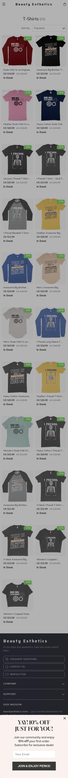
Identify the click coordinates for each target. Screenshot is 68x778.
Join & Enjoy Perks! (34, 766)
